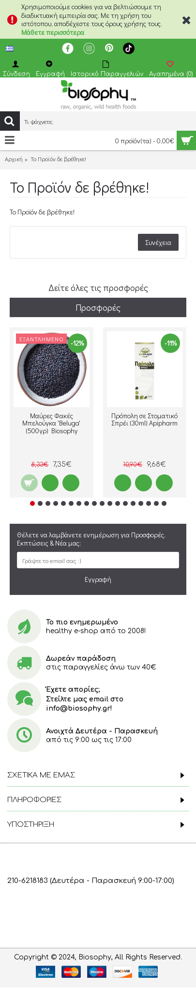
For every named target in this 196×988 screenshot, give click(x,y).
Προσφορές (98, 307)
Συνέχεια (158, 242)
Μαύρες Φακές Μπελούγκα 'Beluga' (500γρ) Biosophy (51, 423)
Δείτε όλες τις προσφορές (98, 287)
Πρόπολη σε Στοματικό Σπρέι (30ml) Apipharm (144, 419)
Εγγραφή (98, 579)
